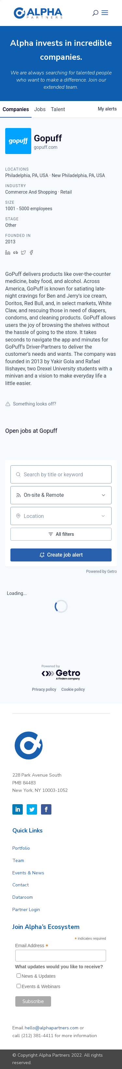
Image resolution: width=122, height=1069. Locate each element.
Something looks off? (30, 403)
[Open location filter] (103, 516)
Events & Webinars (41, 986)
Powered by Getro (101, 571)
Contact (20, 885)
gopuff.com (45, 147)
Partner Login (26, 910)
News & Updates (39, 976)
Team (18, 860)
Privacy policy (44, 689)
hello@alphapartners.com (51, 1028)
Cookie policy (73, 689)
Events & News (28, 873)
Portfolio (21, 848)
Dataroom (22, 897)
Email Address (31, 946)
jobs (40, 109)
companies (16, 109)
